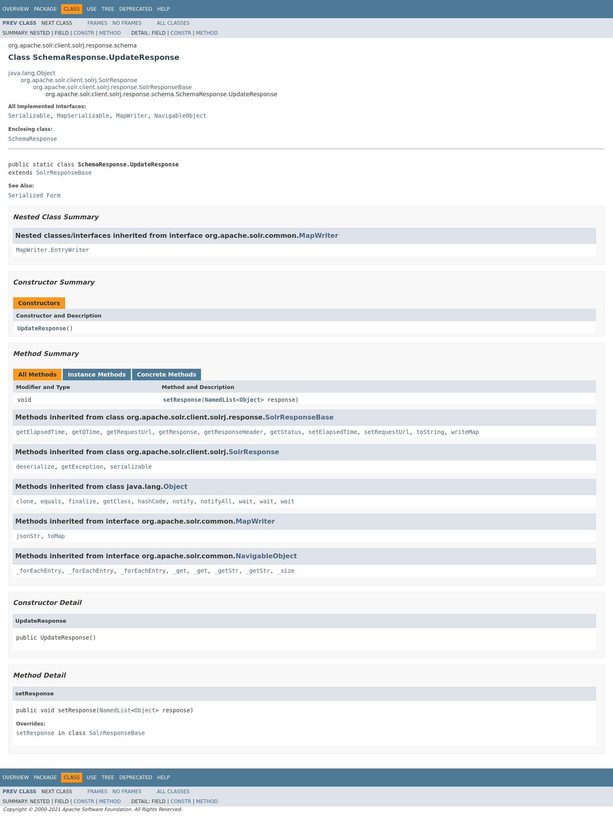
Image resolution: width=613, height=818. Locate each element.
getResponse (178, 432)
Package (45, 9)
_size (285, 570)
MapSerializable (83, 115)
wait (246, 501)
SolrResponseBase (64, 172)
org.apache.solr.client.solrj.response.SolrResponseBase (112, 87)
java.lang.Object (31, 73)
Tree (108, 9)
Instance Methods (96, 374)
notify (183, 501)
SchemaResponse (32, 138)
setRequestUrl (386, 432)
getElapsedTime (40, 432)
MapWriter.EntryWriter (52, 250)
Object (249, 399)
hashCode (152, 501)
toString (430, 432)
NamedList (220, 399)
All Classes (173, 23)
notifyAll (216, 501)
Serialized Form (34, 195)
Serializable (29, 115)
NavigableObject (180, 115)
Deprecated (135, 9)
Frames (98, 23)
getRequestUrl (129, 432)
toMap (56, 536)
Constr (83, 33)
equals (51, 501)
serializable (131, 466)
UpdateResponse (41, 328)
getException (82, 466)
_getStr (226, 570)
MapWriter (131, 115)
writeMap (465, 432)
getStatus (285, 432)
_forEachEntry (39, 570)
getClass (117, 501)
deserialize (35, 466)
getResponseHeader (233, 432)
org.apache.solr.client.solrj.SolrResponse (79, 80)
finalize (82, 501)
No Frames (127, 23)
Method (110, 33)
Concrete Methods (166, 374)
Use (92, 9)
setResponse (182, 399)
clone (24, 501)
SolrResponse (254, 452)
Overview (15, 9)
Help (163, 9)
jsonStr (28, 536)
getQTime (85, 432)
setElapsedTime (332, 432)
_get (180, 570)
